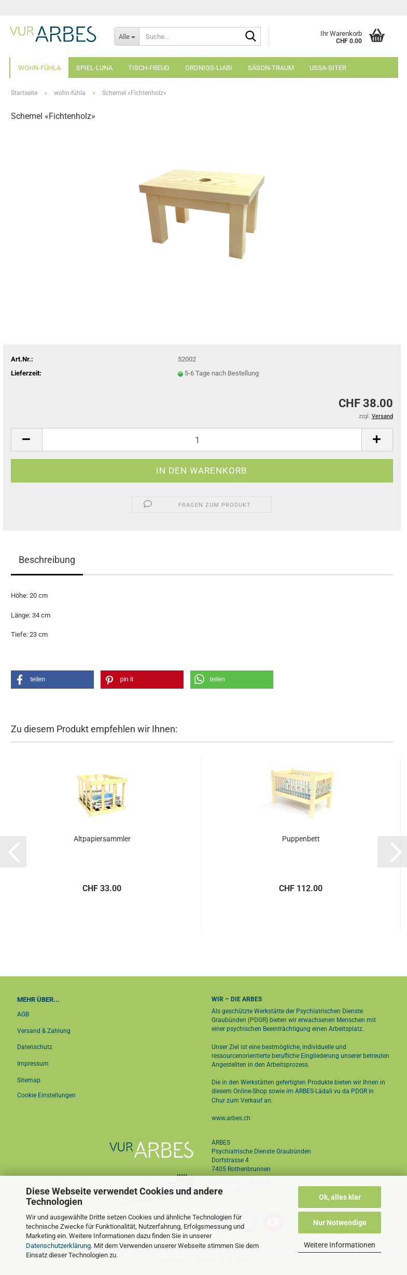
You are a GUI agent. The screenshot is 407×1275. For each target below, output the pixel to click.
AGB (23, 1014)
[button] (26, 439)
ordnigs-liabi (208, 68)
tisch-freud (149, 68)
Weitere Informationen (339, 1245)
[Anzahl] (202, 439)
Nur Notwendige (340, 1222)
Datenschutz (34, 1047)
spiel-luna (94, 68)
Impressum (33, 1063)
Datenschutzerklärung (58, 1246)
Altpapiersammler (102, 839)
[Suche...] (126, 36)
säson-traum (271, 68)
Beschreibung (47, 559)
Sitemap (28, 1080)
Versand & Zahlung (44, 1031)
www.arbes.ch (231, 1118)
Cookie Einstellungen (46, 1095)
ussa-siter (328, 68)
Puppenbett (301, 839)
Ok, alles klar (340, 1197)
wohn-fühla (39, 68)
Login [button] (378, 7)
